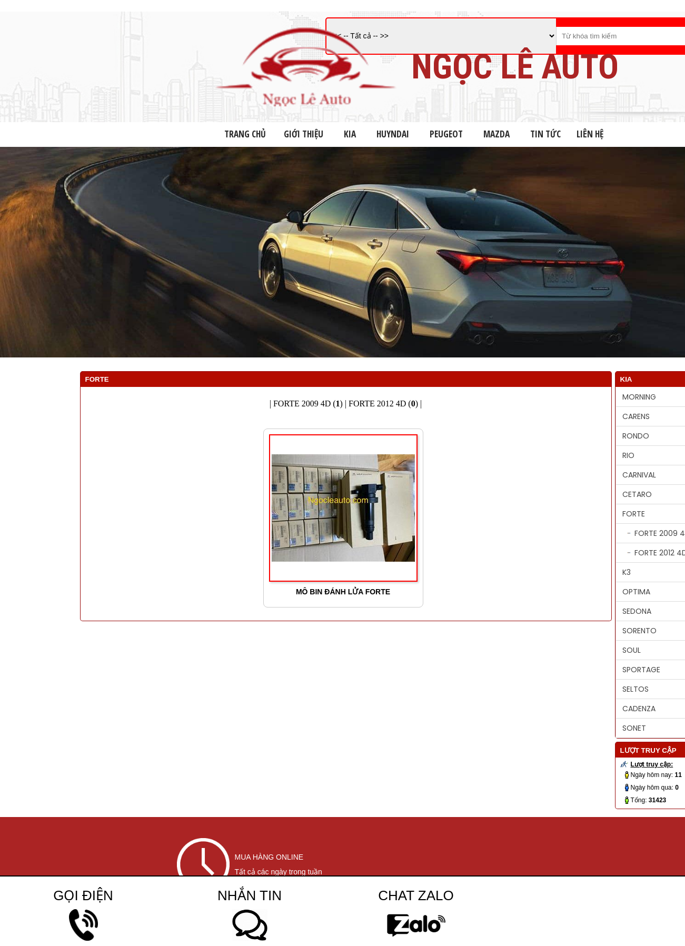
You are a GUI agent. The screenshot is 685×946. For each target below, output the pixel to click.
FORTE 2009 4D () (308, 403)
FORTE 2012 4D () (383, 403)
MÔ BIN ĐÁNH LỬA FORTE (343, 591)
